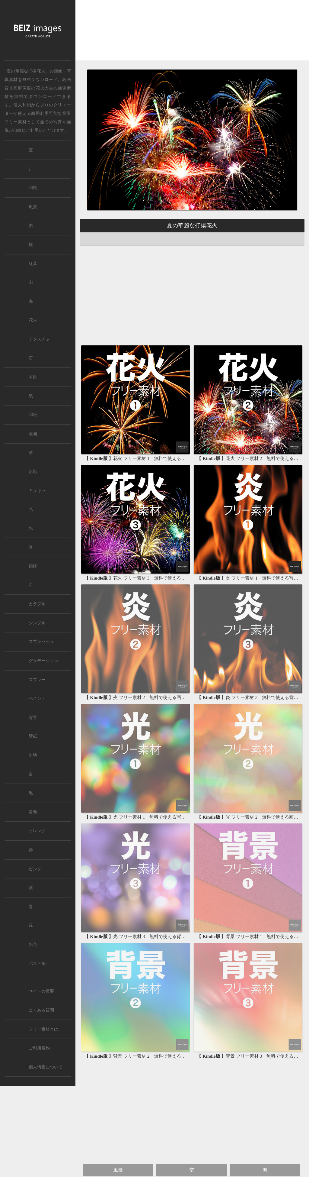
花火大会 (44, 88)
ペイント (37, 698)
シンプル (37, 623)
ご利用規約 (39, 1048)
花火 (33, 320)
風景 (118, 1169)
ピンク (35, 869)
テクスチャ (39, 339)
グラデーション (43, 660)
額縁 (33, 566)
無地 (33, 755)
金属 (33, 434)
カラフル (37, 604)
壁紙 (33, 736)
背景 (33, 717)
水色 (33, 944)
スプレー (37, 679)
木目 (33, 377)
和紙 (33, 414)
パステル (37, 963)
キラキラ (37, 490)
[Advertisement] (192, 32)
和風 (33, 188)
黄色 (33, 812)
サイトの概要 (41, 991)
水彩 (33, 471)
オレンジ (37, 831)
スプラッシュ (41, 641)
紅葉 (33, 263)
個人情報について (45, 1067)
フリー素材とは (43, 1029)
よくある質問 (41, 1010)
